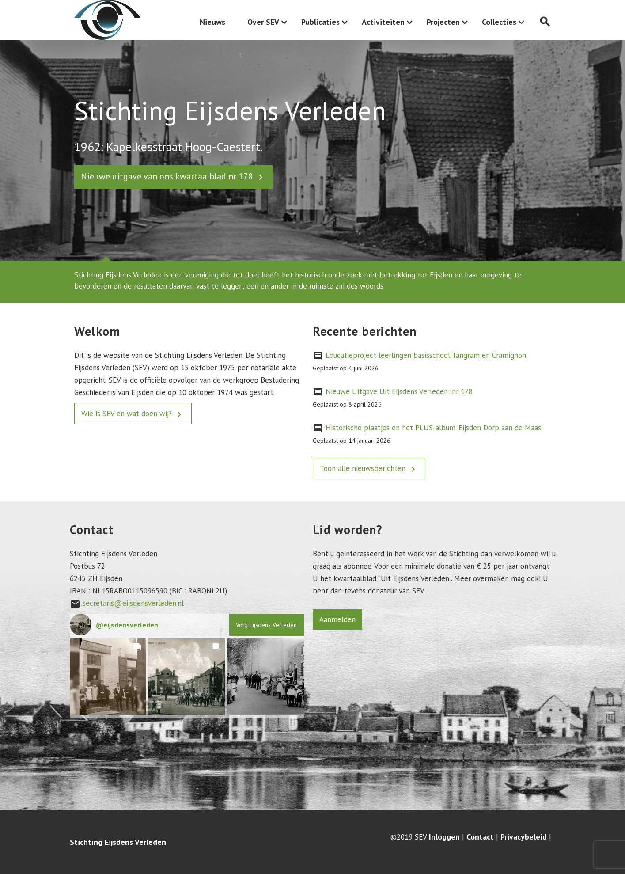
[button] (108, 676)
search (544, 21)
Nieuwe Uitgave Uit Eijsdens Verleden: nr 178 (399, 391)
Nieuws (212, 22)
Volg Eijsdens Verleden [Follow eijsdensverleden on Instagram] (266, 625)
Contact (480, 836)
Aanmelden (337, 619)
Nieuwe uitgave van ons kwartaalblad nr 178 (173, 176)
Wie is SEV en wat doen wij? (133, 414)
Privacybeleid (523, 836)
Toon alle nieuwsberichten (369, 469)
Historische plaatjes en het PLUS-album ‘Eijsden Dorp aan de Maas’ (434, 428)
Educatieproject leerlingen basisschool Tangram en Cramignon (426, 355)
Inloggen (444, 836)
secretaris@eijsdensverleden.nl (133, 603)
